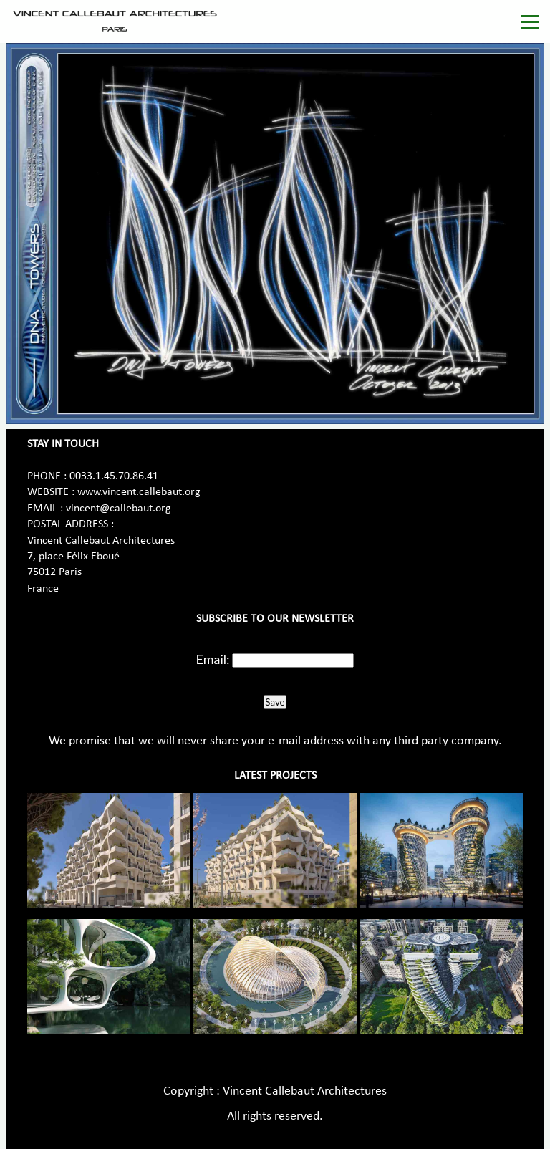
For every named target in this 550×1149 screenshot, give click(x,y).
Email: (213, 659)
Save (274, 702)
